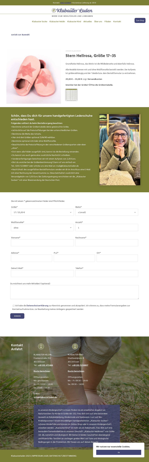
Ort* (117, 256)
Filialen (107, 21)
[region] (118, 450)
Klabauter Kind (74, 21)
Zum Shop (140, 20)
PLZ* (74, 256)
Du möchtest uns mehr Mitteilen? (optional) (74, 291)
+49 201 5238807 (80, 365)
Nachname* (106, 241)
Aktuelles (87, 21)
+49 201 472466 (45, 365)
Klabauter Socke (39, 21)
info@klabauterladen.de (45, 397)
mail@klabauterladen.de (67, 165)
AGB (46, 455)
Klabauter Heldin (57, 21)
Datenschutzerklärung (37, 305)
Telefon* (106, 272)
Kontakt (117, 21)
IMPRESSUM (37, 455)
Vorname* (42, 241)
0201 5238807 (65, 3)
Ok (119, 452)
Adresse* (31, 256)
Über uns (98, 21)
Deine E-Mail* (42, 272)
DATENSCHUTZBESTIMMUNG (63, 455)
